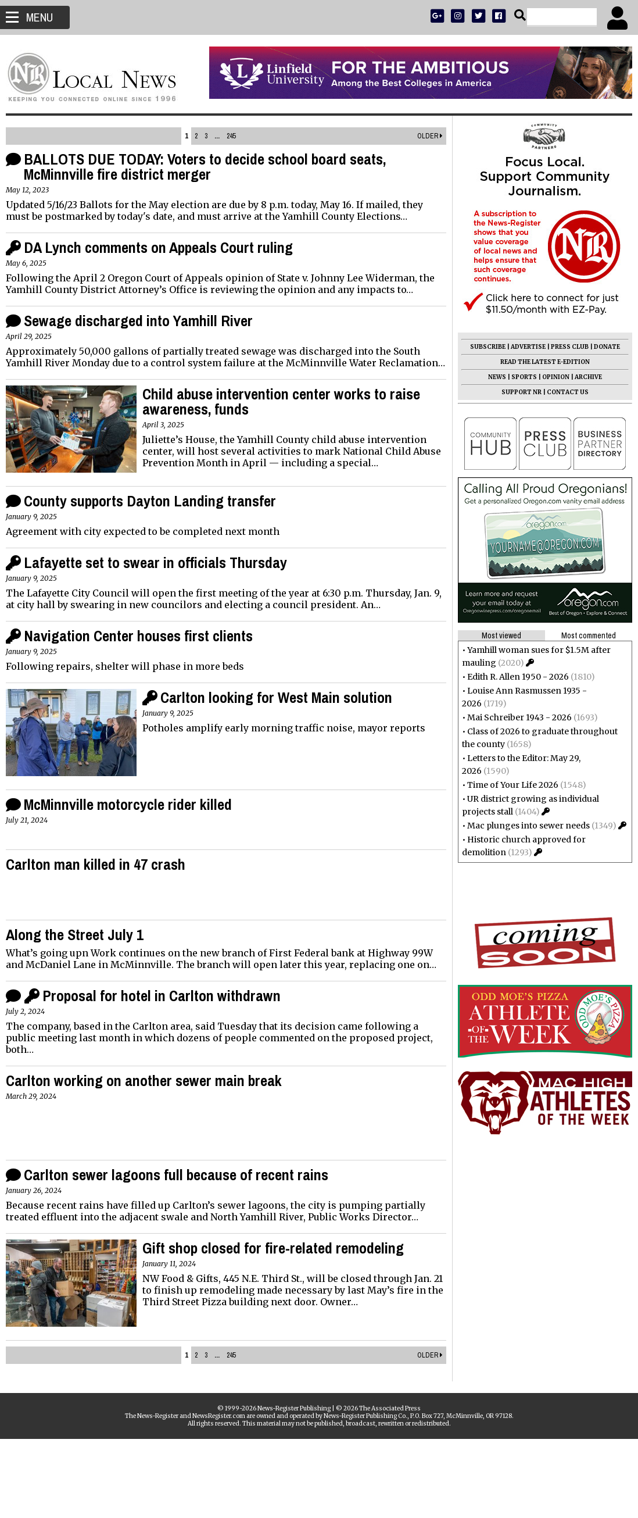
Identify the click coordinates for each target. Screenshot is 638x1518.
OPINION (550, 377)
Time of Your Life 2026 (507, 785)
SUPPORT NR (516, 392)
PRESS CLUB (564, 347)
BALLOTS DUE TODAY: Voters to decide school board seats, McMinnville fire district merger (211, 166)
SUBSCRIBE (482, 347)
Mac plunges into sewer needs (522, 825)
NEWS (491, 377)
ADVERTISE (522, 347)
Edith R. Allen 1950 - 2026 (512, 677)
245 (231, 136)
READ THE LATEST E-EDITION (539, 362)
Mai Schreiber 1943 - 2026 (513, 717)
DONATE (601, 347)
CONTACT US (562, 392)
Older (424, 136)
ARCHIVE (582, 377)
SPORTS (518, 377)
